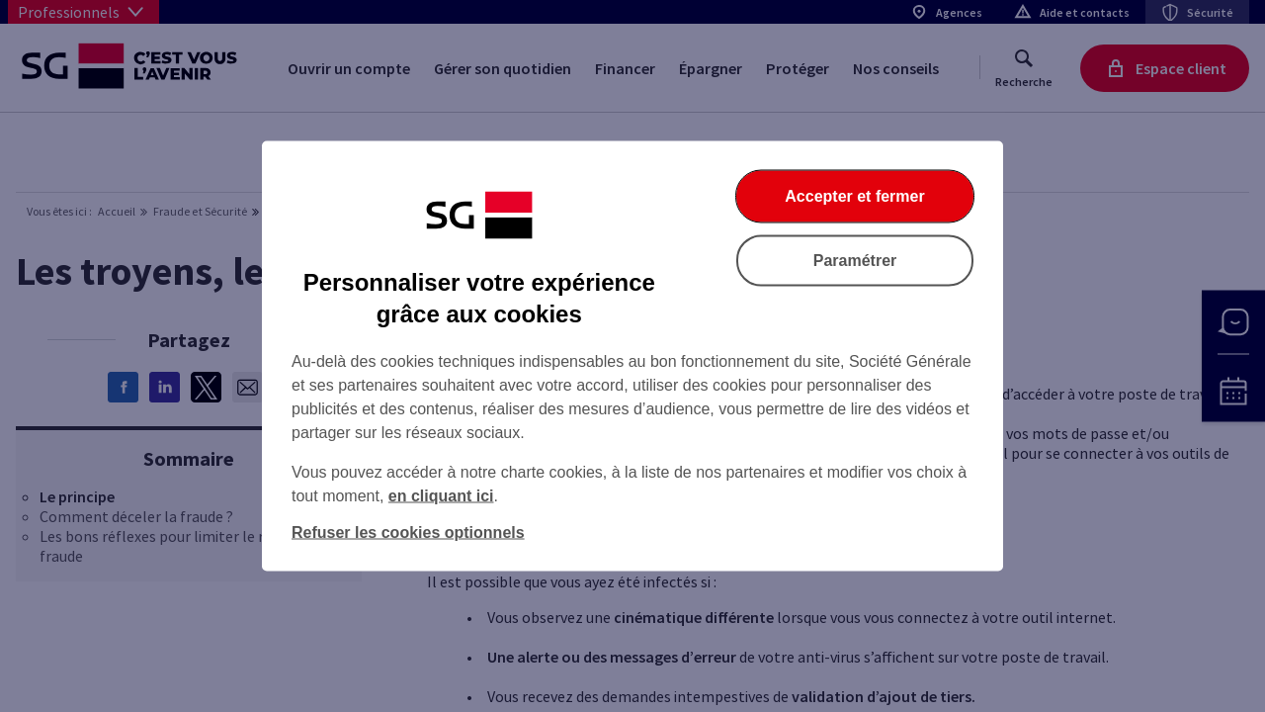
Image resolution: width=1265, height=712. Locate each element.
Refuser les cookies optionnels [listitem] (408, 532)
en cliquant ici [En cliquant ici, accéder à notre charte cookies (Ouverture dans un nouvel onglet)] (441, 496)
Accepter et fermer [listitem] (854, 196)
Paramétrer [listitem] (855, 260)
